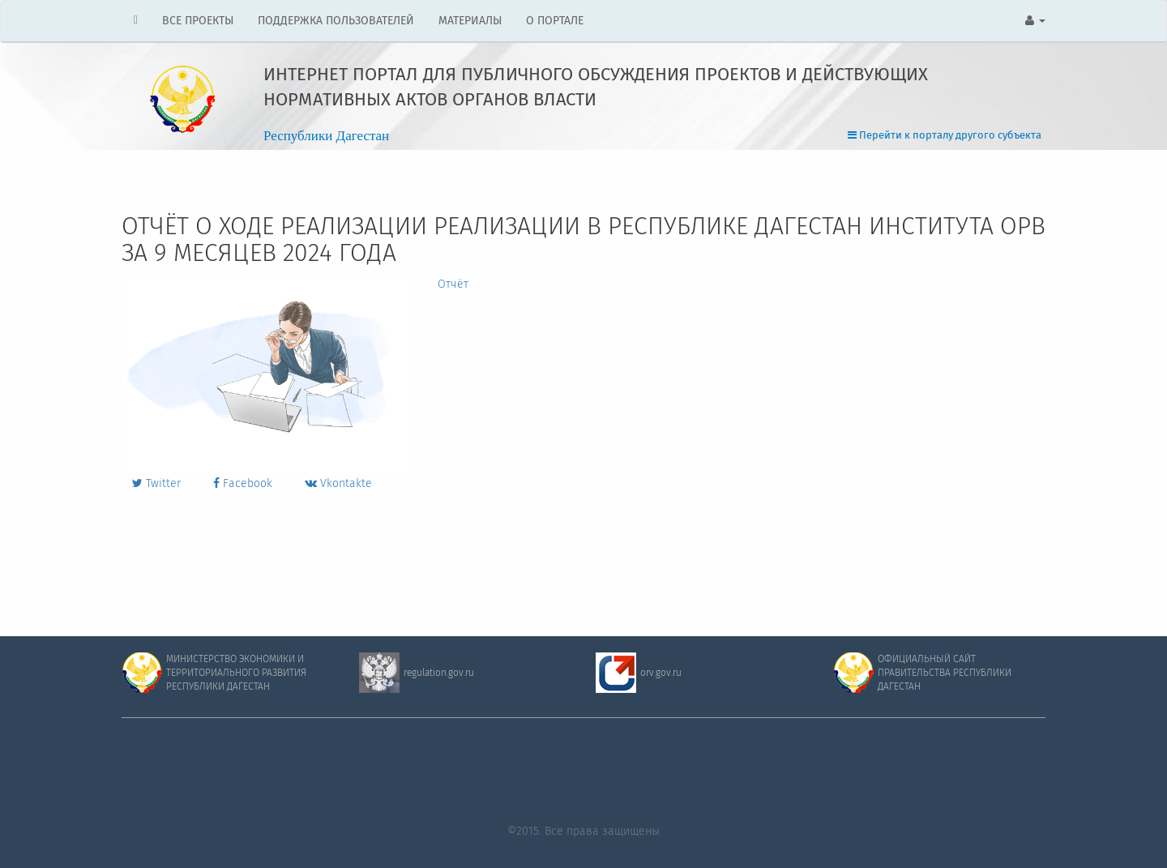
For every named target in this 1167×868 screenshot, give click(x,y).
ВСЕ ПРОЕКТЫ (197, 21)
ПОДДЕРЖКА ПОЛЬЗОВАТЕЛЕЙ (336, 21)
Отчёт (453, 284)
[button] (1035, 21)
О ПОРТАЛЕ (555, 21)
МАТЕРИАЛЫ (470, 21)
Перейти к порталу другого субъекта (944, 135)
